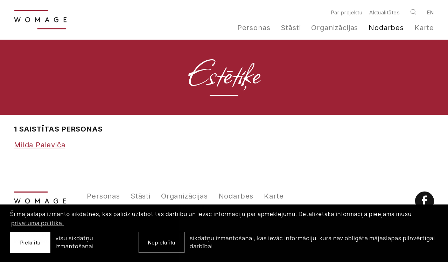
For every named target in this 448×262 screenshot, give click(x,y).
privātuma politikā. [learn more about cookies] (37, 223)
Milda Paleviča (39, 145)
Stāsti (291, 27)
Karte (424, 27)
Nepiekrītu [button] (161, 242)
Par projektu (346, 12)
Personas (254, 27)
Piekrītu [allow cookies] (30, 242)
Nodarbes (386, 27)
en (430, 12)
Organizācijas (334, 27)
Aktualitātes (384, 12)
